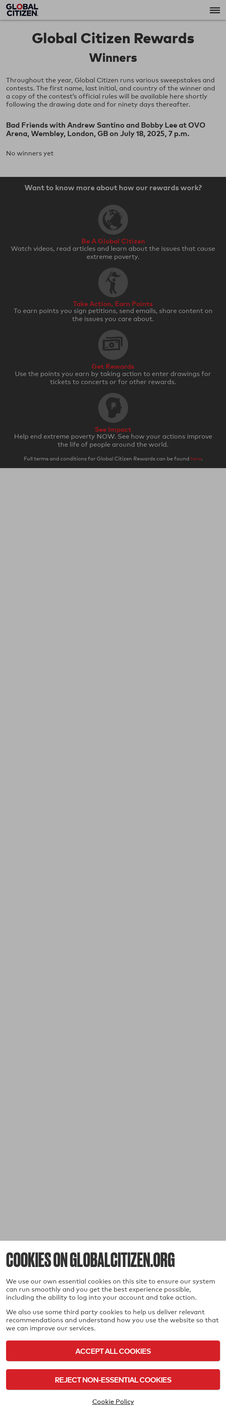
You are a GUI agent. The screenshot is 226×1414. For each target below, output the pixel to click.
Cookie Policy (113, 1402)
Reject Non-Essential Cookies (113, 1379)
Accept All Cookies (113, 1351)
